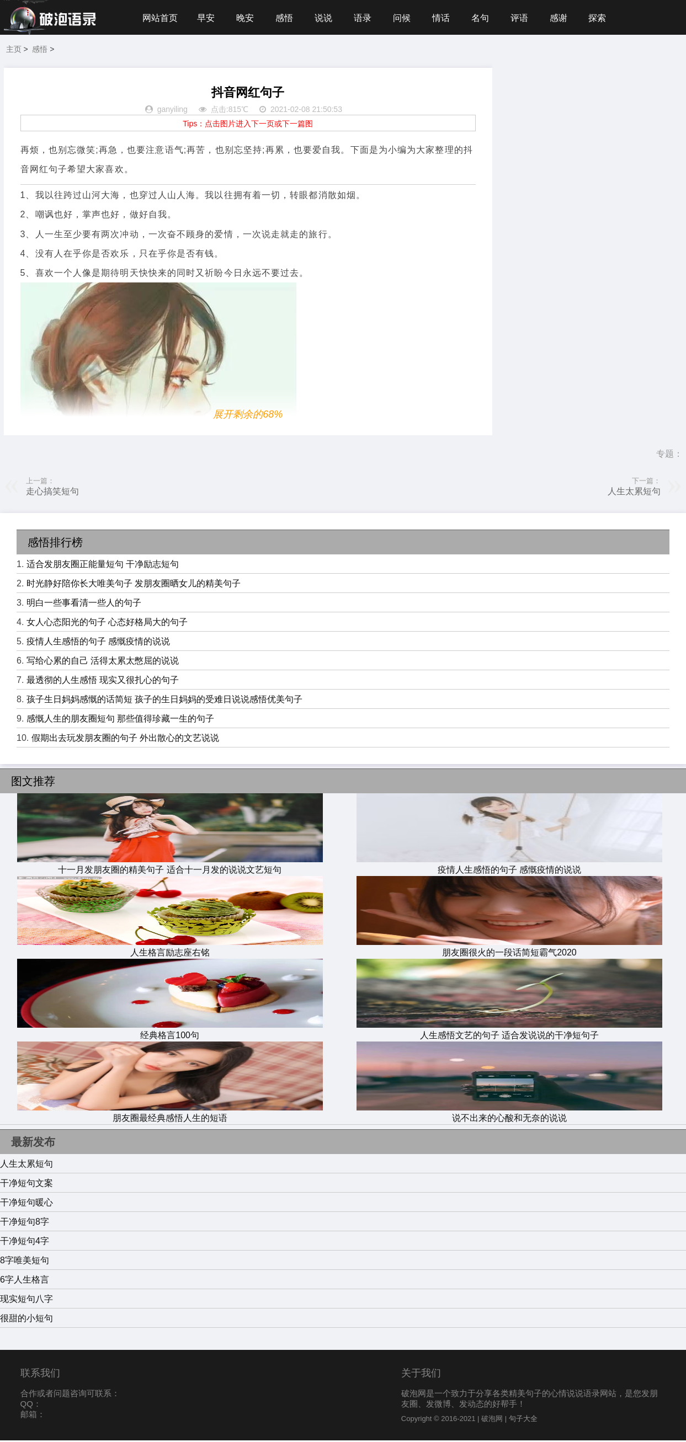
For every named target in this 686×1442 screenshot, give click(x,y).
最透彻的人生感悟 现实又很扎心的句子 (102, 681)
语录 (367, 18)
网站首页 (160, 18)
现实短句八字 (26, 1300)
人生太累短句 (634, 493)
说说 (327, 18)
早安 (207, 18)
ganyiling (172, 111)
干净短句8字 (24, 1223)
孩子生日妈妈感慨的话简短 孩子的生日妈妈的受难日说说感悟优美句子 (164, 701)
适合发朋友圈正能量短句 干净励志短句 (102, 565)
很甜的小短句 (26, 1319)
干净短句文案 (26, 1184)
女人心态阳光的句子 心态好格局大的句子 (107, 623)
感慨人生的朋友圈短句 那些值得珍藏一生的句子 (120, 720)
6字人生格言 (24, 1281)
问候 (407, 18)
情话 (447, 18)
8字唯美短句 (24, 1262)
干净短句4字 (24, 1242)
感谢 (567, 18)
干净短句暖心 (26, 1204)
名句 (487, 18)
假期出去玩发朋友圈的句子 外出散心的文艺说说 (125, 739)
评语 (527, 18)
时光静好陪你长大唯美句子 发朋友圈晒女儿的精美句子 (133, 585)
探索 (606, 18)
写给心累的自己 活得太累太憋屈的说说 (102, 662)
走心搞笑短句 (52, 493)
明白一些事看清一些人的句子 (83, 604)
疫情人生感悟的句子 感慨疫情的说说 (98, 643)
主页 (14, 50)
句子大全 (523, 1420)
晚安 (247, 18)
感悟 (287, 18)
